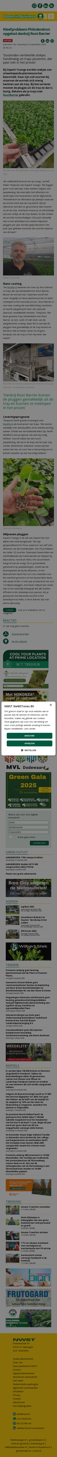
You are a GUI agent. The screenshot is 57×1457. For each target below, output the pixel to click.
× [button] (51, 705)
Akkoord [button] (29, 735)
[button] (28, 750)
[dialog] (28, 729)
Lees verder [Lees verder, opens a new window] (29, 728)
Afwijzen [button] (30, 743)
